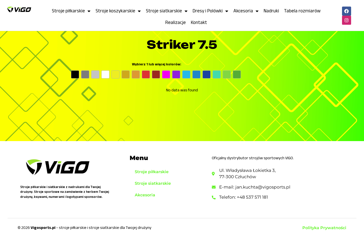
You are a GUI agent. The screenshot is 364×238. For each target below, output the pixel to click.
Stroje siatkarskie (167, 11)
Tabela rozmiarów (302, 10)
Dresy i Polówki (210, 11)
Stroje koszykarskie (118, 11)
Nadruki (271, 10)
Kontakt (199, 22)
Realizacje (175, 22)
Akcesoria (246, 11)
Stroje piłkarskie (71, 11)
